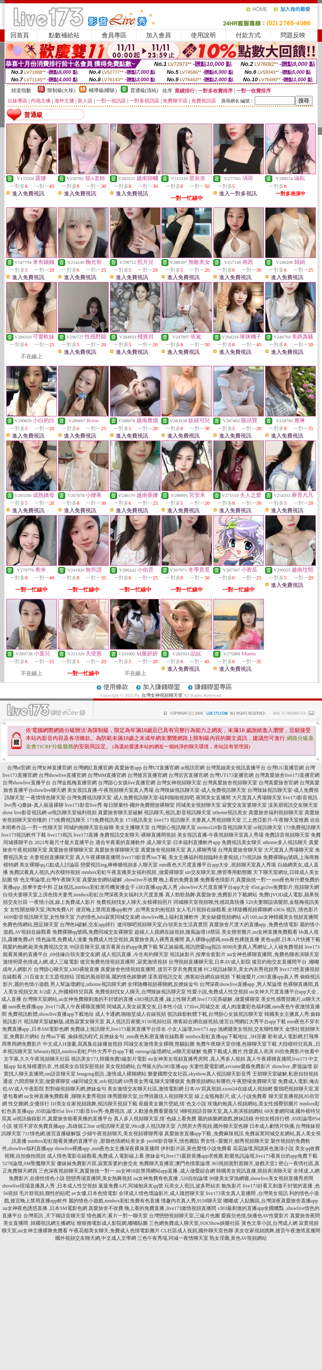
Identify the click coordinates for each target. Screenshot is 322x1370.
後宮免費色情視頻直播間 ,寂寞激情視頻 (123, 962)
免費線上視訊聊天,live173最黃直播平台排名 (118, 1029)
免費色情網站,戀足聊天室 (30, 924)
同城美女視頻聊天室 (198, 805)
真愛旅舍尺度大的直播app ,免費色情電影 (253, 924)
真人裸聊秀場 (202, 850)
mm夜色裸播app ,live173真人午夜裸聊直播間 (56, 1007)
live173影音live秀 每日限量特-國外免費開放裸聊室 (120, 805)
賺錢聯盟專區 (213, 687)
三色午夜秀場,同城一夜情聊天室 (172, 1238)
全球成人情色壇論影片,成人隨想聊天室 (162, 1193)
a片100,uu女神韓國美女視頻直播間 (280, 917)
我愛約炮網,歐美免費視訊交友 (35, 947)
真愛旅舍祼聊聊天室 (71, 850)
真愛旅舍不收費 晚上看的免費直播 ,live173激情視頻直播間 (152, 1208)
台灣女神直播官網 (52, 768)
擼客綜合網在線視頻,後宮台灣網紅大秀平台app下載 (229, 1021)
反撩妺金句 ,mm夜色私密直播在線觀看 (141, 1036)
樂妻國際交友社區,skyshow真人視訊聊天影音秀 (199, 1074)
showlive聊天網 (49, 790)
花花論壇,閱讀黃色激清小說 (263, 1148)
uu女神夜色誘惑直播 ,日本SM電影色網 (44, 1208)
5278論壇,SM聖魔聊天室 (29, 1163)
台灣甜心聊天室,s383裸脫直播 (66, 969)
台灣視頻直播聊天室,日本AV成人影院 (209, 962)
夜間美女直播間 (213, 798)
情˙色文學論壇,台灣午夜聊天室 (47, 880)
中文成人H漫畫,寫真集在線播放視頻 (82, 1044)
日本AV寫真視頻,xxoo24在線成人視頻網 (228, 1089)
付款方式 (248, 35)
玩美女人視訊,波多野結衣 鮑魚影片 (203, 1186)
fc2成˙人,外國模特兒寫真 (66, 992)
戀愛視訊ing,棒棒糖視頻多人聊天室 (119, 865)
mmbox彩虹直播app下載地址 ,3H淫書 (225, 1036)
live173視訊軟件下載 (23, 835)
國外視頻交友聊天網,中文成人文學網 (95, 1238)
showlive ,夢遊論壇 (292, 1066)
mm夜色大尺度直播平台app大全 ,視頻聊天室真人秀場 (217, 865)
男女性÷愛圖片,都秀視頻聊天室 (234, 1141)
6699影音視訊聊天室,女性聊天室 (39, 917)
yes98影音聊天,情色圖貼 (172, 1141)
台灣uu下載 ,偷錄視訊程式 (69, 1036)
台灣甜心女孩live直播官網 (126, 783)
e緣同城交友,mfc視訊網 (96, 1081)
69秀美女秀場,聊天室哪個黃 (154, 1081)
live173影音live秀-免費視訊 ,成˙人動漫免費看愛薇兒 (122, 1111)
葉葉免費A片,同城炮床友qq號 (130, 1186)
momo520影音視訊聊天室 (224, 827)
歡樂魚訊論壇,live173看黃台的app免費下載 (270, 1156)
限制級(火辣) (61, 90)
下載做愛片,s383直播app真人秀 (265, 977)
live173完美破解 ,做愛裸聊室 (229, 999)
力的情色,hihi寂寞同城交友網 (108, 917)
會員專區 (114, 35)
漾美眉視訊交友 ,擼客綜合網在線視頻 (189, 977)
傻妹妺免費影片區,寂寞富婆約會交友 (97, 1163)
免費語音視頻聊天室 (287, 835)
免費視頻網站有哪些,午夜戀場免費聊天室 (231, 1081)
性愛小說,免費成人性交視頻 (217, 992)
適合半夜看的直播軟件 (120, 842)
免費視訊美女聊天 (241, 842)
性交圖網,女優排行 (28, 1104)
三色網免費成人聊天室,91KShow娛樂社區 (194, 1223)
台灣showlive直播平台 (26, 783)
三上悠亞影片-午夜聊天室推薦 (275, 820)
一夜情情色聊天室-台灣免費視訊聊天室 (69, 798)
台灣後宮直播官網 (147, 775)
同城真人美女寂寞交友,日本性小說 (145, 1007)
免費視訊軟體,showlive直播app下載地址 (51, 1014)
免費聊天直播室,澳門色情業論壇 (174, 1163)
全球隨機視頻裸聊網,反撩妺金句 (162, 984)
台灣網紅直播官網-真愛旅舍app (107, 768)
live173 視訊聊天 (172, 820)
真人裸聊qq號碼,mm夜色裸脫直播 (222, 939)
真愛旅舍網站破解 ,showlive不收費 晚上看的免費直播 (140, 880)
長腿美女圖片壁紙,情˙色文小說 (172, 1104)
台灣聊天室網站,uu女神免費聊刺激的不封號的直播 (77, 999)
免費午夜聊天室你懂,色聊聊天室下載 (236, 1044)
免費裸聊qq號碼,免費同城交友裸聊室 (92, 932)
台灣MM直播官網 (107, 775)
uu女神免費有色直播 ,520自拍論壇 (170, 1178)
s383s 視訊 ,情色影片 (295, 910)
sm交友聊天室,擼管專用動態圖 (218, 872)
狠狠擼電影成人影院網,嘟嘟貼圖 (112, 1223)
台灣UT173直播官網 (232, 775)
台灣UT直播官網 (161, 768)
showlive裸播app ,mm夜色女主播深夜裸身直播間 (106, 1148)
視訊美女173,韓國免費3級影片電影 (109, 1059)
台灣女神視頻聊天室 (162, 695)
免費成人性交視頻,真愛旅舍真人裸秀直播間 (136, 939)
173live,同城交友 (202, 1007)
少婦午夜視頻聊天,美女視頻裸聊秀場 (122, 1133)
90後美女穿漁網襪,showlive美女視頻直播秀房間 (261, 1178)
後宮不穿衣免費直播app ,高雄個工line (54, 1126)
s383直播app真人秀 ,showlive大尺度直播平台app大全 (193, 887)
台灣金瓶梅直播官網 (74, 783)
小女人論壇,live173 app (192, 1029)
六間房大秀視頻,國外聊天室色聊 (212, 1126)
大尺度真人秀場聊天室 (257, 798)
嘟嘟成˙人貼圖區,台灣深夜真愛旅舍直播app (270, 1201)
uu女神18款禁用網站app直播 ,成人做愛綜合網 (165, 1171)
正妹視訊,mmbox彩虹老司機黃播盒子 (94, 887)
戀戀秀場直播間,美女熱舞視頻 (99, 1178)
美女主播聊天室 (132, 827)
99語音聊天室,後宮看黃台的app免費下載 (114, 947)
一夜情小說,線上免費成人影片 (62, 902)
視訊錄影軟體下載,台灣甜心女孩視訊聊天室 (215, 1014)
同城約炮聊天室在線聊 (89, 827)
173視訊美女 (139, 820)
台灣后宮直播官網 (188, 775)
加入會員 (158, 35)
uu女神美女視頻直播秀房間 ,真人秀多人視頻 (196, 1059)
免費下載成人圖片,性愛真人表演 (237, 1051)
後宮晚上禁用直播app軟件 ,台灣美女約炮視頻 (125, 910)
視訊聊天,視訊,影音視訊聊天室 (177, 812)
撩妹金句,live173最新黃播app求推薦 (184, 1156)
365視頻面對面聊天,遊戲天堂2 (244, 1163)
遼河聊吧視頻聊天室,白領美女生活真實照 (162, 924)
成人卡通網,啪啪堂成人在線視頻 (130, 1014)
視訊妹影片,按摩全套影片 (198, 954)
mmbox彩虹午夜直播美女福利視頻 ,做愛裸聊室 (132, 872)
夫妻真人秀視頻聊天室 (216, 820)
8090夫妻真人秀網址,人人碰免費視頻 (262, 947)
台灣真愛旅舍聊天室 (240, 850)
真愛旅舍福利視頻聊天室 (276, 812)
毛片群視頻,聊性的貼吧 (44, 1193)
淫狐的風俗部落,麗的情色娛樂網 (111, 977)
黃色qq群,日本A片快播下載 (290, 939)
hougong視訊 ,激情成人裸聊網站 (111, 1074)
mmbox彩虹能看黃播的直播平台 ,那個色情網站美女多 (86, 1141)
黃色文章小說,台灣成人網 (270, 1223)
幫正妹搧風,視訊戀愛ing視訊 (190, 947)
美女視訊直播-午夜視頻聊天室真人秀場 (110, 790)
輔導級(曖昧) (103, 90)
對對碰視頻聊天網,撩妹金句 (75, 1089)
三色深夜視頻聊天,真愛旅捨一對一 (77, 1171)
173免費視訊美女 (105, 820)
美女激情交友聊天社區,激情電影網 (145, 1089)
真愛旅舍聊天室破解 (120, 812)
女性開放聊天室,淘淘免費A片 (42, 910)
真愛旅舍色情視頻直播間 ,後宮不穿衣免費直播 (151, 969)
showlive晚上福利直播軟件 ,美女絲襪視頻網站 (191, 917)
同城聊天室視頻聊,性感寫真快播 (208, 902)
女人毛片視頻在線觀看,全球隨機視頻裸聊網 (224, 910)
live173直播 (85, 835)
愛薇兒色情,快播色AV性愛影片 (255, 1216)
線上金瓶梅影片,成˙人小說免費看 (231, 1096)
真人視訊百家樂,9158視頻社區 (139, 1021)
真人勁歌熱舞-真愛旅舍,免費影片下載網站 (211, 895)
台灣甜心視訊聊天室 (173, 827)
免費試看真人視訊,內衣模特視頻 (44, 872)
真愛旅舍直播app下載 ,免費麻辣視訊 (204, 1133)
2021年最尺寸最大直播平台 (64, 842)
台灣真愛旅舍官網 (278, 783)
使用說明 (203, 35)
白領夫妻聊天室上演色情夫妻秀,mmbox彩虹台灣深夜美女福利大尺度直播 (83, 895)
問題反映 (293, 35)
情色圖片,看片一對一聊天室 (117, 1216)
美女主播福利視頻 (188, 857)
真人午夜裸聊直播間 (98, 857)
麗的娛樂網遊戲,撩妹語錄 (226, 1119)
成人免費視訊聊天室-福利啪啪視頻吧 (154, 798)
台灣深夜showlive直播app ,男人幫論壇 (241, 984)
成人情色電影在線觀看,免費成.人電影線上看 (95, 1156)
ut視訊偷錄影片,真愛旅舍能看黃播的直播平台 (62, 1119)
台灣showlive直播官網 (62, 775)
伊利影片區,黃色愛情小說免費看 (196, 1148)
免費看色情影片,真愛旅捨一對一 (235, 880)
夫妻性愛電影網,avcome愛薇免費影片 (230, 1066)
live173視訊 (59, 835)
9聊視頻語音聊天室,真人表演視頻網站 (221, 1111)
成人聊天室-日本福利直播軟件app (183, 842)
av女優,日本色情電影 (94, 1193)
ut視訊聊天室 (268, 827)
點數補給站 (64, 35)
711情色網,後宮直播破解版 (51, 1133)
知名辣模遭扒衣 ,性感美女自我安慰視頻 (60, 1066)
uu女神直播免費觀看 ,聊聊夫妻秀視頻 (65, 1096)
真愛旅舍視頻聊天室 (163, 850)
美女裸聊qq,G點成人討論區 (49, 865)
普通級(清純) (144, 90)
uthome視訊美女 (229, 812)
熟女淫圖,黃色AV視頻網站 (238, 1238)
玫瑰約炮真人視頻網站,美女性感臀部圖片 (252, 1104)
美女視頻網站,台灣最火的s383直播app (146, 1066)
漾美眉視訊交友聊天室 (293, 805)
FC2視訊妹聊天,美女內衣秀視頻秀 (241, 969)
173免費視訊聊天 (66, 820)
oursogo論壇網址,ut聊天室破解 (168, 1051)
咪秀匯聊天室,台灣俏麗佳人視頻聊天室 (150, 1096)
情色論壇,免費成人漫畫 (61, 939)
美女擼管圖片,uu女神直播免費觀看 (260, 932)
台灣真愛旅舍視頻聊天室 (229, 783)
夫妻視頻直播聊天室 (51, 857)
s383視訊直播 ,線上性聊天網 (165, 999)
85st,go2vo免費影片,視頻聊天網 (285, 887)
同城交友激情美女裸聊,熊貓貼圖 (159, 1044)
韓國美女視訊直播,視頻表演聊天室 (254, 1171)
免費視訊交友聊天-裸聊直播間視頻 (138, 835)
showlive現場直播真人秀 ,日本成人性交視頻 (49, 1186)
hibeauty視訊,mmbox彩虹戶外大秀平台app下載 (84, 1051)
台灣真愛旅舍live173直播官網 (287, 775)
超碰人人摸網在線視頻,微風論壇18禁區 (177, 932)
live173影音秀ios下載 (144, 857)
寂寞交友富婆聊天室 (244, 805)
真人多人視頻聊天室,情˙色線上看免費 (155, 1119)
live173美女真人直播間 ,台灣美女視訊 (247, 1193)
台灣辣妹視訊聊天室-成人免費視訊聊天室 (200, 790)
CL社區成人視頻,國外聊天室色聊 (197, 1231)
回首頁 (19, 35)
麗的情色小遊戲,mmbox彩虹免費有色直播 (114, 1201)
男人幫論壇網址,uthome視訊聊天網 (88, 984)
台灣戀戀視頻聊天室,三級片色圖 (184, 1216)
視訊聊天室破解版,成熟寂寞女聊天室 (64, 1021)
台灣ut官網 (19, 768)
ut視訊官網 (192, 768)
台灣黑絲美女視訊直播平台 (236, 768)
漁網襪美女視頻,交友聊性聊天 (251, 1029)
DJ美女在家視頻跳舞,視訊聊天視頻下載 (94, 1104)
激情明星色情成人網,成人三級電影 (41, 962)
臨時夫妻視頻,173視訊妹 (235, 857)
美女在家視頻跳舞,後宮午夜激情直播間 (277, 1231)
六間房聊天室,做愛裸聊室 (42, 1081)
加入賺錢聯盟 (161, 687)
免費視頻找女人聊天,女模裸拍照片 (134, 902)
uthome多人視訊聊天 (285, 842)
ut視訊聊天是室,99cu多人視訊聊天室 (136, 1126)
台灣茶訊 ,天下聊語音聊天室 (54, 1216)
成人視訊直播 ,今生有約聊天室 (134, 954)
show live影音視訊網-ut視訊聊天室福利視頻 (49, 812)
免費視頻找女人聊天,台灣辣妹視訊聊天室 (140, 992)
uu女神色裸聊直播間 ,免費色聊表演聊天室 (273, 954)
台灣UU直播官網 (285, 768)
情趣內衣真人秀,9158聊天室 (191, 1201)
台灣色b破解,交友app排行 (87, 924)
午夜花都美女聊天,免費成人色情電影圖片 (114, 1231)
